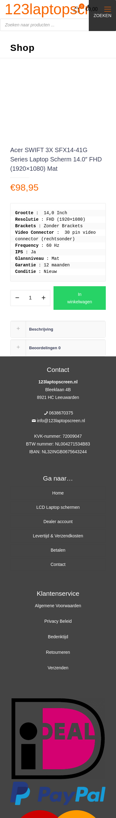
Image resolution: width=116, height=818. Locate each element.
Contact (57, 564)
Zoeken (102, 15)
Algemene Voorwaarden (58, 605)
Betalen (58, 550)
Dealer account (57, 521)
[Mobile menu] (107, 9)
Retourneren (58, 652)
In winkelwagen (79, 298)
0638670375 (61, 412)
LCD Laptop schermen (57, 507)
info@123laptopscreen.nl (61, 420)
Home (58, 492)
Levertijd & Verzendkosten (58, 535)
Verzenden (58, 667)
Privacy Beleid (58, 621)
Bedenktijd (58, 636)
